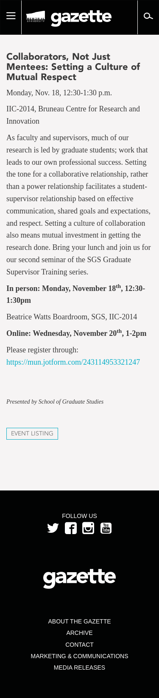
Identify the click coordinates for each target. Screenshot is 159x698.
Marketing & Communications (79, 656)
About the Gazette (79, 621)
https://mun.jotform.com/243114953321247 (73, 362)
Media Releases (79, 667)
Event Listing (32, 433)
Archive (79, 632)
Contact (79, 644)
